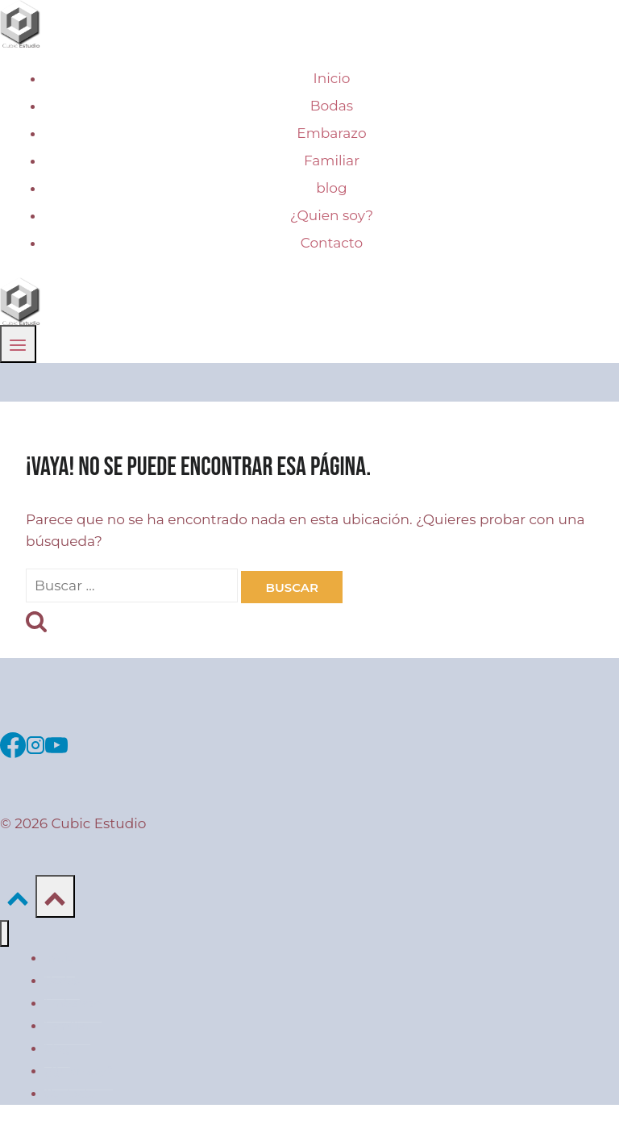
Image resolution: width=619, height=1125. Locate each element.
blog (331, 188)
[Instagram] (35, 743)
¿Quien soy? (331, 215)
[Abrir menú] (18, 344)
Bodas (331, 106)
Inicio (332, 78)
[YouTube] (56, 743)
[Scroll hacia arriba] (17, 895)
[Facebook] (13, 743)
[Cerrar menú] (4, 933)
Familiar (331, 160)
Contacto (332, 243)
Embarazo (331, 133)
